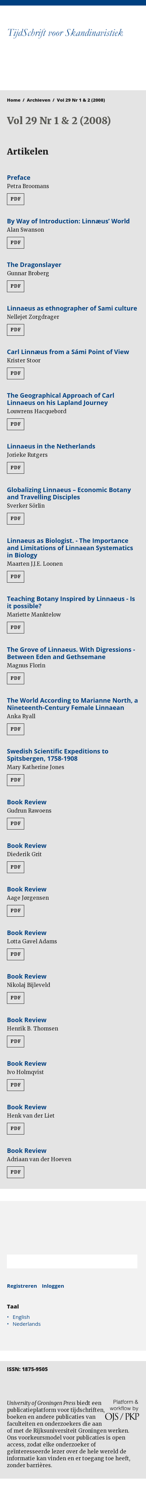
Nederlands (27, 1323)
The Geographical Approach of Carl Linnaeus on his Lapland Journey (61, 399)
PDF (15, 199)
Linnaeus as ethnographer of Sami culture (72, 308)
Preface (18, 177)
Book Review (27, 802)
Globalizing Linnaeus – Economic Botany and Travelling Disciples (69, 493)
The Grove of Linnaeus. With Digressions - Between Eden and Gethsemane (71, 653)
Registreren (22, 1285)
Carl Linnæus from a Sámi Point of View (68, 352)
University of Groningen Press (69, 71)
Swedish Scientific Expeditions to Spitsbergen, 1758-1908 (57, 754)
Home (13, 100)
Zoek (128, 1261)
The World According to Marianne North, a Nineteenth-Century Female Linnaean (72, 704)
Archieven (39, 100)
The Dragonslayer (34, 264)
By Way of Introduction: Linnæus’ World (68, 221)
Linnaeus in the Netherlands (51, 446)
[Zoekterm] (63, 1261)
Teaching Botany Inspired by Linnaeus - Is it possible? (71, 602)
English (21, 1316)
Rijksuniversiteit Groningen (73, 1228)
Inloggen (53, 1285)
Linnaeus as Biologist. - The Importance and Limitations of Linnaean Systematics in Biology (70, 547)
